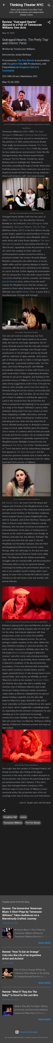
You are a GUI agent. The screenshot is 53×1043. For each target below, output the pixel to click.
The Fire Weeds (25, 60)
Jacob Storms (9, 281)
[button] (49, 22)
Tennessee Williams (13, 822)
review (23, 817)
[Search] (49, 5)
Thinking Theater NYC (27, 5)
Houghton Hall (14, 63)
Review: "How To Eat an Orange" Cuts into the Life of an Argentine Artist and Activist (21, 955)
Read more (44, 943)
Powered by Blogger (26, 1032)
